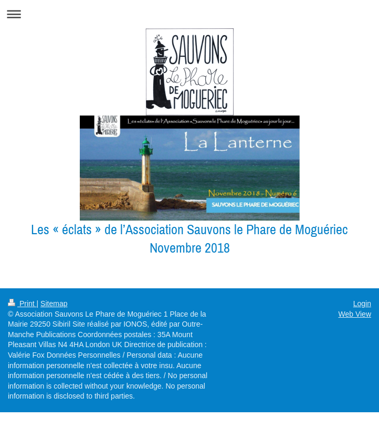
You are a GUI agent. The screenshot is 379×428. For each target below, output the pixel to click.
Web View (354, 314)
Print (22, 303)
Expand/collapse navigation (189, 14)
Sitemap (53, 303)
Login (362, 303)
